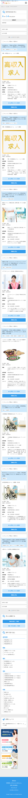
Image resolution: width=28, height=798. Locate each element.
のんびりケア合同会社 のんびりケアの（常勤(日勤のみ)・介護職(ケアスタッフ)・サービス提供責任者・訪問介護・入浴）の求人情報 (14, 195)
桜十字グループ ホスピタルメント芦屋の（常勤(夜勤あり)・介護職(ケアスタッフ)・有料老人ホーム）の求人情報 (14, 474)
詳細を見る (14, 107)
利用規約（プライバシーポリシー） (14, 782)
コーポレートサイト (14, 789)
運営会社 (14, 780)
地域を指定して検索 (14, 621)
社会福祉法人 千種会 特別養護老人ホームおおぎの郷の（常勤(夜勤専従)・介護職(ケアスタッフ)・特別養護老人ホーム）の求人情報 (14, 119)
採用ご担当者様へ (14, 785)
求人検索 (7, 6)
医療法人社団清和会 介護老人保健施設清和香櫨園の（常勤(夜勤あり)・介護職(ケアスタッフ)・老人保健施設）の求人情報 (14, 541)
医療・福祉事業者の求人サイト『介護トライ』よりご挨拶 (13, 724)
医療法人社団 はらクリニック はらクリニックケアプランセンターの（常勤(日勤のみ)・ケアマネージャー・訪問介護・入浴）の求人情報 (14, 263)
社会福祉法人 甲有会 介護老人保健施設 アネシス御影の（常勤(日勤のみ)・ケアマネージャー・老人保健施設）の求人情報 (14, 332)
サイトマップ (14, 787)
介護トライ (3, 6)
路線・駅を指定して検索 (14, 626)
